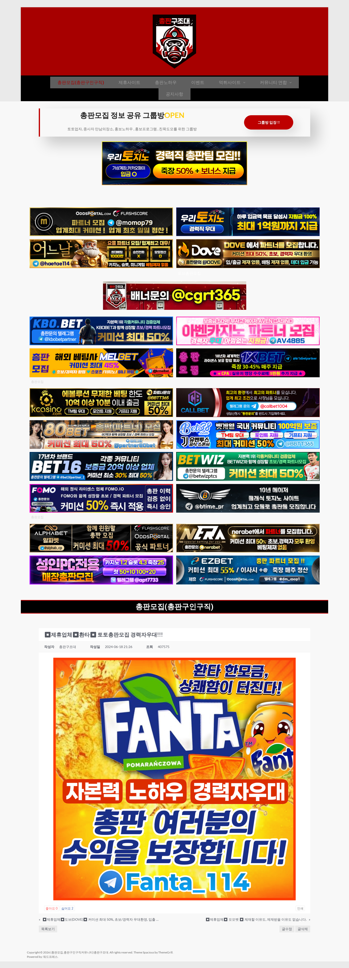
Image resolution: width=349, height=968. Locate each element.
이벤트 (197, 82)
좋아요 (52, 908)
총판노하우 (166, 82)
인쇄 (300, 908)
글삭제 (303, 929)
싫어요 (67, 908)
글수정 (287, 929)
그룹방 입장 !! (269, 122)
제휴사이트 (129, 82)
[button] (232, 82)
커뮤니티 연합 (276, 82)
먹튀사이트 (232, 82)
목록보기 (48, 929)
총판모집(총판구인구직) (80, 82)
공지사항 (174, 94)
